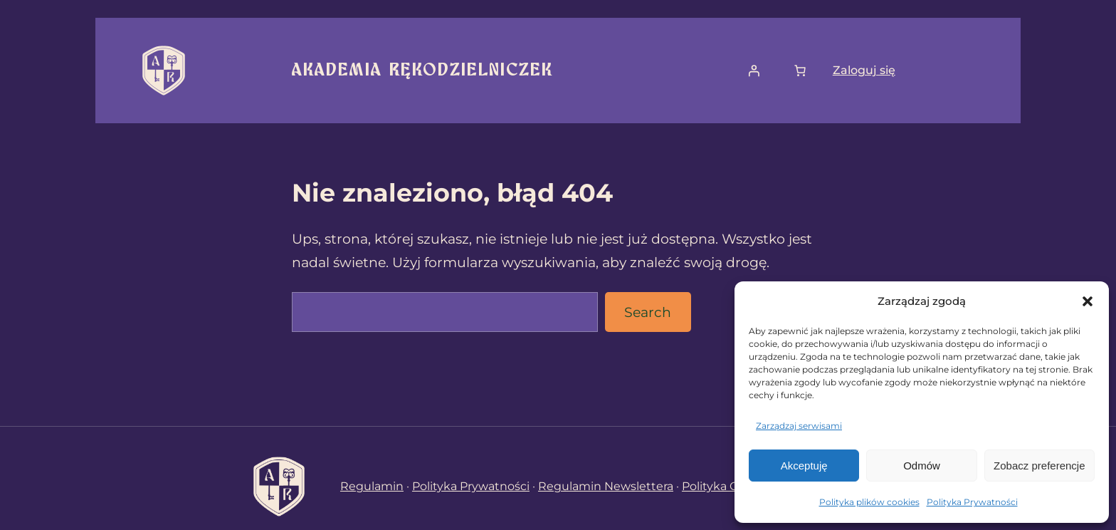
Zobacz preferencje (1039, 465)
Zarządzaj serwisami (799, 425)
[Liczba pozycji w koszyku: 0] (800, 70)
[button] (1087, 301)
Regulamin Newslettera (605, 486)
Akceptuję (804, 465)
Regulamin (372, 486)
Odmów (921, 465)
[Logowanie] (753, 70)
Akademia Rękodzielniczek (422, 70)
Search (647, 312)
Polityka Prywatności (972, 502)
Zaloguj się (864, 70)
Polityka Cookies (728, 486)
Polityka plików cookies (869, 502)
